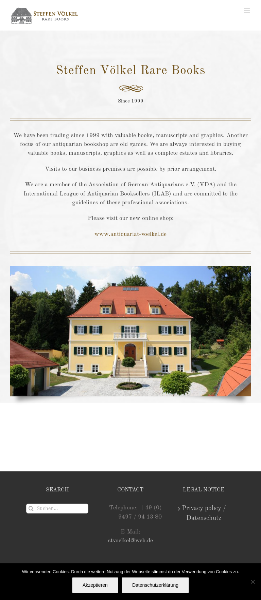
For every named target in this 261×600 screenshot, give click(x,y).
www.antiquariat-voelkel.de (130, 234)
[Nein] (252, 581)
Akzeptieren (95, 585)
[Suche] (31, 508)
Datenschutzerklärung (155, 585)
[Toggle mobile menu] (247, 10)
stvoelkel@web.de (130, 541)
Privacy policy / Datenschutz (204, 513)
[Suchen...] (57, 508)
